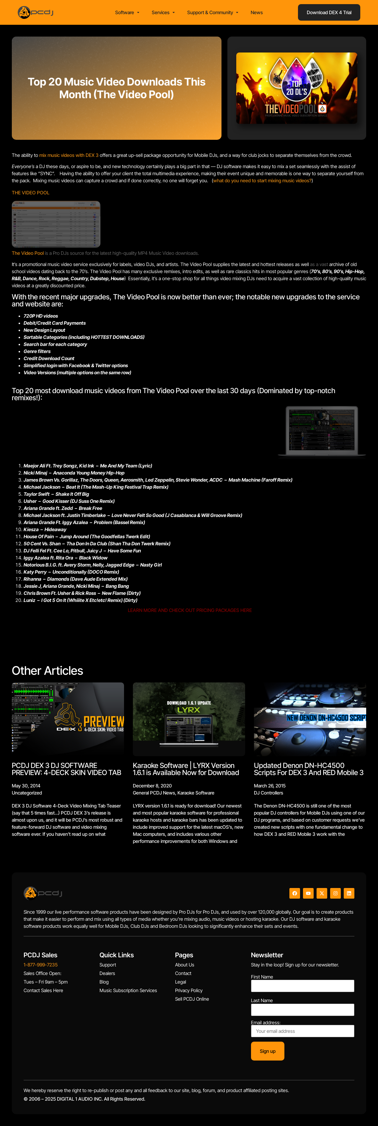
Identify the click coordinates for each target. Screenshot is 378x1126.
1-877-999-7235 (41, 965)
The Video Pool (28, 253)
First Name (262, 976)
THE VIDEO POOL (30, 193)
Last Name (262, 1000)
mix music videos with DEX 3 (69, 155)
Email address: (302, 1028)
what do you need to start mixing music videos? (262, 180)
